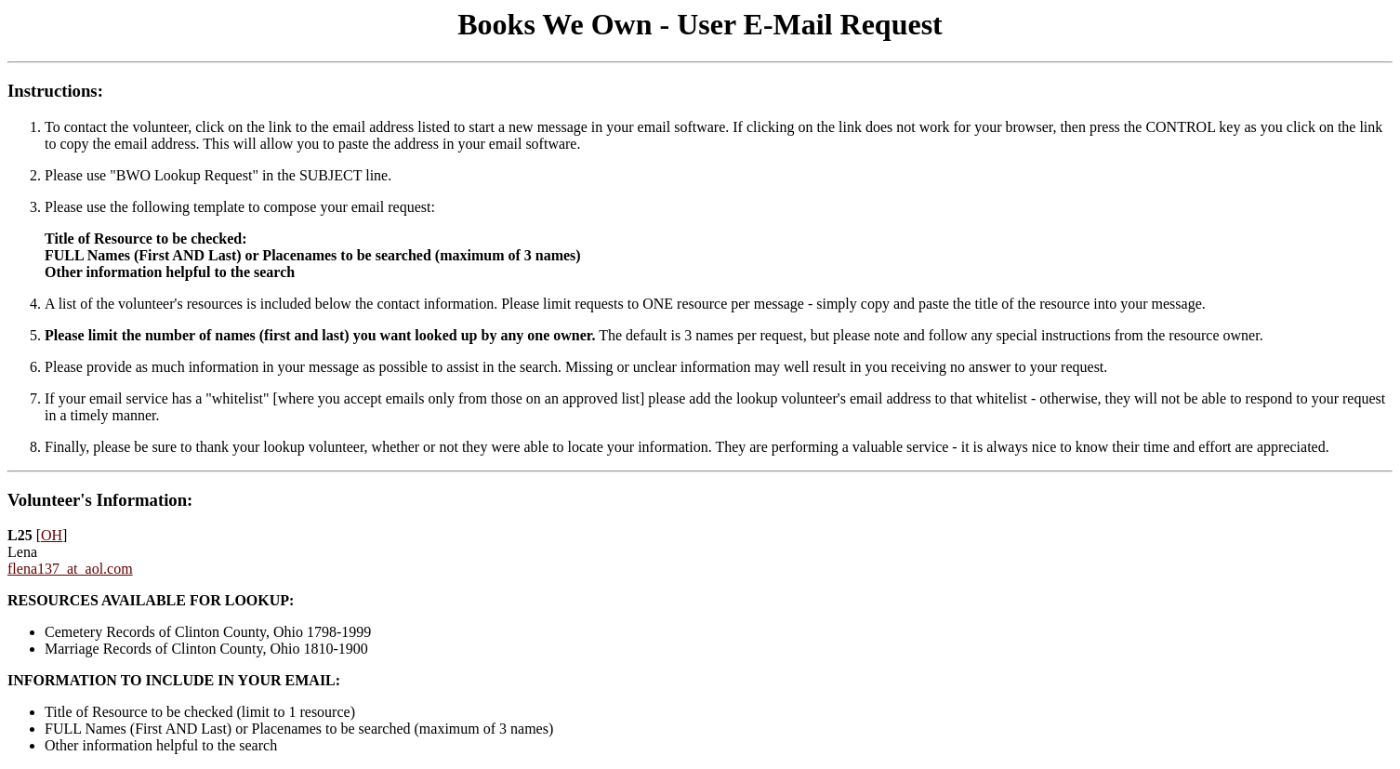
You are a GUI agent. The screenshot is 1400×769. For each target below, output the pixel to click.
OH (51, 535)
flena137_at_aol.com (70, 569)
